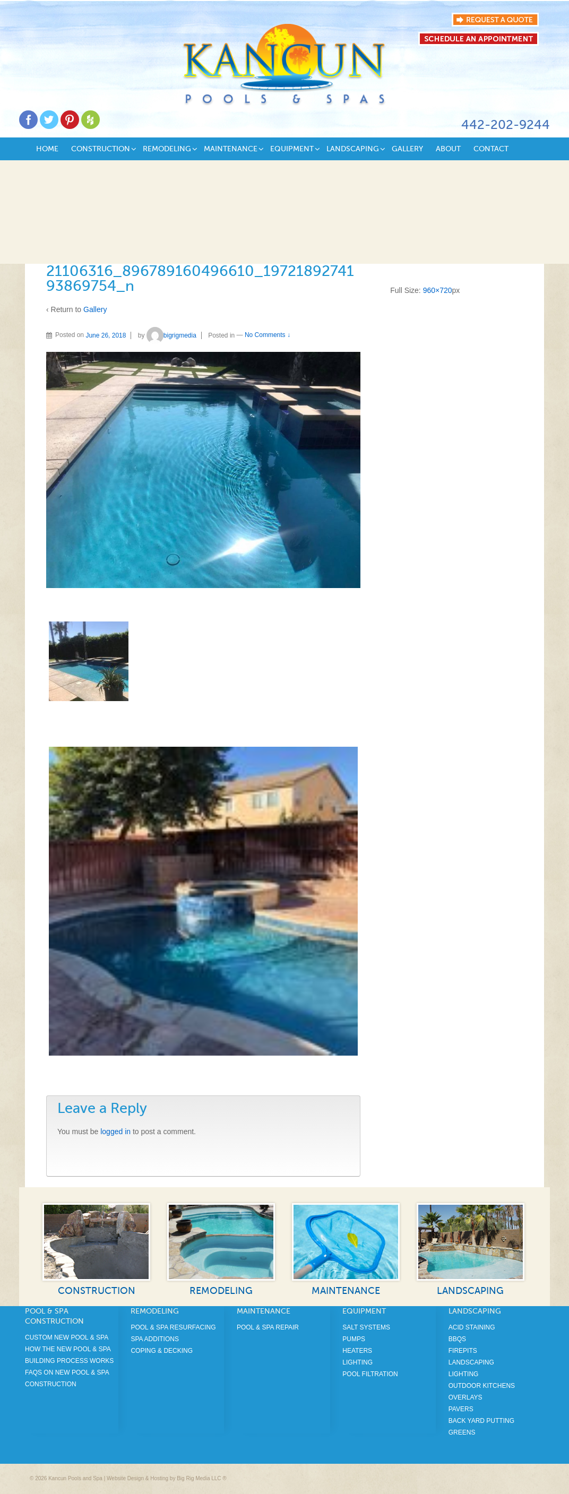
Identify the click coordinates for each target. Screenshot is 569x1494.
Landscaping (352, 149)
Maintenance (230, 149)
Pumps (353, 1339)
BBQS (457, 1339)
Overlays (465, 1397)
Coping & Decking (162, 1350)
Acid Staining (472, 1327)
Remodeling (167, 149)
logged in (115, 1131)
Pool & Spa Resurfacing (173, 1327)
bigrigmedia (171, 335)
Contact (490, 149)
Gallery (407, 149)
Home (47, 149)
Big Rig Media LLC (199, 1478)
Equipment (292, 149)
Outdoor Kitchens (482, 1385)
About (448, 149)
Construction (100, 149)
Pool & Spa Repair (268, 1327)
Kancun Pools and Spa (75, 1478)
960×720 (437, 290)
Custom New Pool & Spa (66, 1337)
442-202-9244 (505, 125)
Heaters (357, 1350)
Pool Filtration (370, 1374)
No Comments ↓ (267, 335)
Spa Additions (154, 1339)
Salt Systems (366, 1327)
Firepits (463, 1350)
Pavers (461, 1409)
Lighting (357, 1362)
